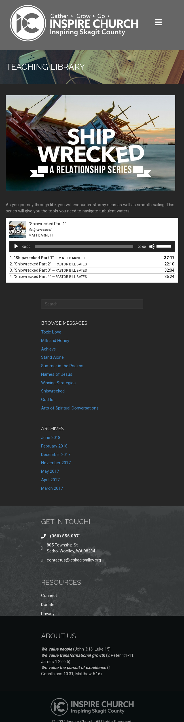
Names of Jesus (56, 374)
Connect (49, 595)
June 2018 (50, 437)
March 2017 (52, 488)
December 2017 (55, 454)
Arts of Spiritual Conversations (70, 408)
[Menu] (158, 22)
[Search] (92, 304)
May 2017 (50, 471)
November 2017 (56, 462)
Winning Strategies (58, 382)
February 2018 (54, 446)
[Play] (16, 246)
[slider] (84, 246)
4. (48, 276)
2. (48, 264)
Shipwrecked (53, 391)
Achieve (48, 349)
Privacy (47, 613)
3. (48, 270)
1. (47, 258)
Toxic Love (51, 332)
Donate (47, 604)
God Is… (48, 399)
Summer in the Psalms (62, 365)
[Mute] (152, 246)
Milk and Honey (55, 340)
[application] (92, 246)
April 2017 (50, 479)
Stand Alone (52, 357)
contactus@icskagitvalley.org (74, 560)
